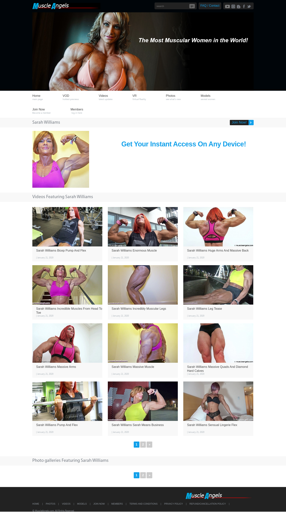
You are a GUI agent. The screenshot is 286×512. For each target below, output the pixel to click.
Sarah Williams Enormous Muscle (134, 250)
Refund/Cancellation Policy (208, 504)
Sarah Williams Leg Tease (204, 308)
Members (117, 504)
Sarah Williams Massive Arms (56, 366)
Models (82, 504)
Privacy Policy (173, 504)
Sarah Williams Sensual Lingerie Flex (212, 425)
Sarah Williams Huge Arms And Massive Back (218, 250)
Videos (66, 504)
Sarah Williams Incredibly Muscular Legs (139, 308)
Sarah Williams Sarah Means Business (138, 425)
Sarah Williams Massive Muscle (133, 366)
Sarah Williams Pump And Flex (57, 425)
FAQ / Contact (210, 5)
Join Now (99, 504)
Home (35, 504)
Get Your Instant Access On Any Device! (183, 144)
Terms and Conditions (143, 504)
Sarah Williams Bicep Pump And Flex (61, 250)
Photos (50, 504)
